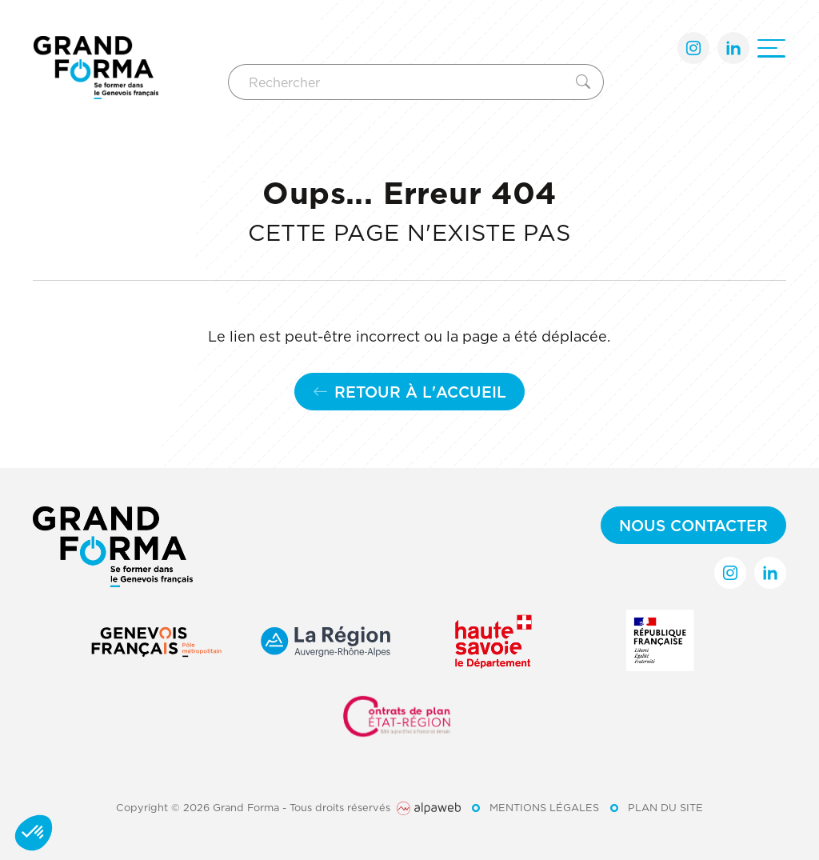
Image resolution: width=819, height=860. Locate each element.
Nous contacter (693, 525)
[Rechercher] (399, 82)
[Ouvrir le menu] (771, 48)
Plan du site (665, 807)
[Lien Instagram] (693, 48)
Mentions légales (544, 807)
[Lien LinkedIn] (733, 48)
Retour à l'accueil (409, 391)
